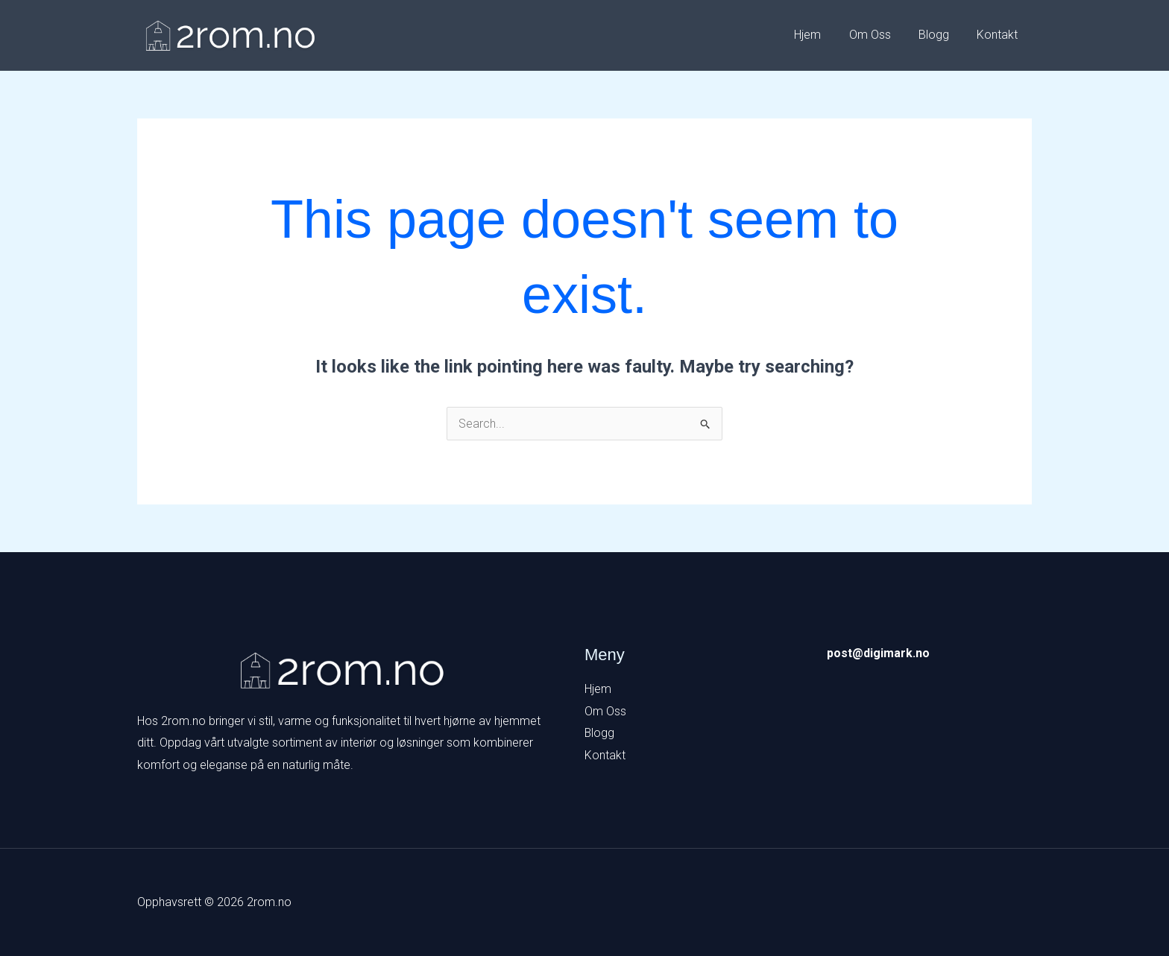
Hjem (821, 35)
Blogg (939, 35)
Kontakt (999, 35)
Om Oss (880, 35)
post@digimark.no (878, 653)
